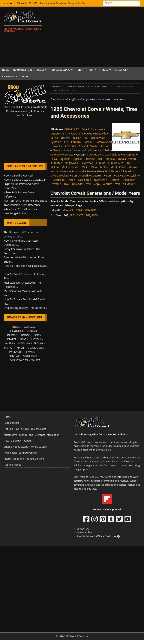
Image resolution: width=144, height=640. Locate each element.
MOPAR (8, 347)
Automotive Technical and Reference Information (31, 434)
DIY (79, 69)
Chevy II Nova (60, 150)
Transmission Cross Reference (22, 205)
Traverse (55, 184)
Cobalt (106, 150)
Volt (117, 184)
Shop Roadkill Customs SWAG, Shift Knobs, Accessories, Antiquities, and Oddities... (25, 111)
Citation (77, 150)
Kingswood (71, 163)
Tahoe (71, 180)
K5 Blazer (56, 163)
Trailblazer (128, 180)
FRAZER (11, 339)
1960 (64, 209)
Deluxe (116, 154)
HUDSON (35, 339)
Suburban (58, 180)
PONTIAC (14, 356)
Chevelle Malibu (88, 146)
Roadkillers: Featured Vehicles (21, 452)
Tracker (114, 180)
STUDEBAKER (31, 356)
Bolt (86, 138)
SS (117, 175)
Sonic (75, 175)
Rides (105, 69)
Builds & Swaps (61, 69)
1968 (87, 215)
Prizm (90, 171)
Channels (8, 76)
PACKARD (15, 352)
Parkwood (77, 171)
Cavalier (57, 146)
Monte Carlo (117, 167)
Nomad (54, 171)
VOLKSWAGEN (19, 360)
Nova (65, 171)
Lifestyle (120, 69)
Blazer (77, 138)
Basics (40, 69)
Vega (97, 184)
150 (82, 129)
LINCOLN (22, 343)
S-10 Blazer (111, 171)
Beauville (100, 133)
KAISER (8, 343)
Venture (107, 184)
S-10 (99, 171)
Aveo (89, 133)
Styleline (134, 175)
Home (5, 69)
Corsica (69, 154)
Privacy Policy (84, 532)
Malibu (54, 167)
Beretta (65, 138)
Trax (66, 184)
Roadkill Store (22, 69)
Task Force (84, 180)
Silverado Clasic (59, 175)
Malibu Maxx (89, 167)
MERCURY (37, 343)
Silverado (126, 171)
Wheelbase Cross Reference (21, 209)
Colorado (56, 154)
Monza (132, 167)
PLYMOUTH (32, 352)
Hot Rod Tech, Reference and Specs (25, 200)
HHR (101, 159)
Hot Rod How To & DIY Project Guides (25, 428)
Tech (91, 69)
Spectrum (97, 175)
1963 (86, 209)
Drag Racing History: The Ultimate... (25, 307)
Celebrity (70, 146)
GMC (23, 339)
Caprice (88, 142)
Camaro (76, 142)
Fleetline (90, 159)
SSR (124, 175)
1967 (80, 215)
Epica (53, 159)
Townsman (100, 180)
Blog (25, 76)
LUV (128, 163)
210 (90, 129)
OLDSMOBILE (35, 347)
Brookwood (98, 138)
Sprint (109, 175)
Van (88, 184)
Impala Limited (127, 159)
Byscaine (55, 142)
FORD (37, 335)
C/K (66, 142)
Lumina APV (115, 163)
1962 (79, 209)
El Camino (129, 154)
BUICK (16, 326)
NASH (20, 347)
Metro (104, 167)
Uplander (77, 184)
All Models (129, 184)
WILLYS (36, 360)
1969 (95, 215)
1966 (73, 215)
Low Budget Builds (15, 213)
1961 (71, 209)
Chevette (106, 146)
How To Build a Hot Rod (18, 175)
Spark (85, 175)
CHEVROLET (71, 129)
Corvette (94, 154)
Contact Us (82, 528)
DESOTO (12, 335)
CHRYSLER (33, 331)
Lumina (100, 163)
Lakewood (87, 163)
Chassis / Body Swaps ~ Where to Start (25, 446)
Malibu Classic (70, 167)
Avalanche (77, 133)
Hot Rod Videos (12, 464)
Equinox (65, 159)
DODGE (25, 335)
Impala (110, 159)
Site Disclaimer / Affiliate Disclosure (98, 536)
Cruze (105, 154)
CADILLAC (29, 326)
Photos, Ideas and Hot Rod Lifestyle (24, 458)
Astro (65, 133)
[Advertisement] (96, 36)
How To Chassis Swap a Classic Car (25, 179)
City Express (91, 150)
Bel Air (54, 138)
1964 (94, 209)
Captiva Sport (104, 142)
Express (77, 159)
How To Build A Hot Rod (17, 440)
